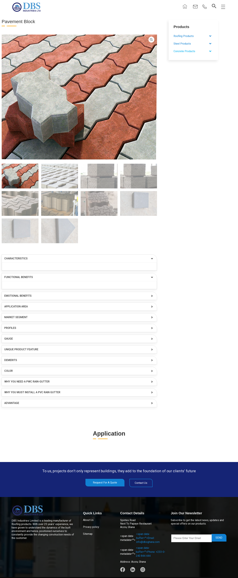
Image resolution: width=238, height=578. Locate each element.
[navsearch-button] (214, 6)
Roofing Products (193, 36)
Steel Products (193, 43)
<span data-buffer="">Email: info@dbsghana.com (140, 538)
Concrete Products (193, 51)
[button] (204, 7)
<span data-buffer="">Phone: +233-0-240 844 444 (142, 551)
